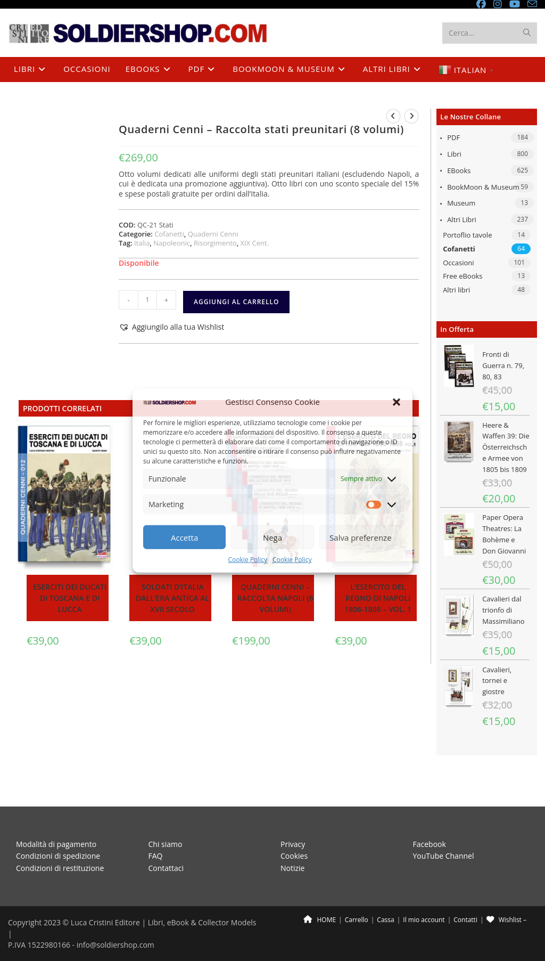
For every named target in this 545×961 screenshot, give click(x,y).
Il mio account (423, 895)
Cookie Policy (247, 559)
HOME (319, 895)
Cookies (294, 832)
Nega (272, 537)
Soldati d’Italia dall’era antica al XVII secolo (172, 598)
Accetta (184, 537)
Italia (142, 243)
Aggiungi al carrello (236, 301)
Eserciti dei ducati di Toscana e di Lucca (69, 598)
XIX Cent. (255, 243)
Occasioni (458, 262)
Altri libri (461, 220)
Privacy (292, 820)
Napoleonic (171, 243)
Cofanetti (459, 249)
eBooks (458, 170)
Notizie (292, 843)
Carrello (356, 895)
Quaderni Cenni (213, 234)
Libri (454, 154)
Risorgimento (215, 243)
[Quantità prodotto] (147, 300)
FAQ (155, 832)
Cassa (385, 895)
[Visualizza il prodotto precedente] (393, 116)
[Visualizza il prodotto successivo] (411, 116)
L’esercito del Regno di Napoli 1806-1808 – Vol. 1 (377, 598)
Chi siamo (165, 820)
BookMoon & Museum (483, 187)
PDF (453, 138)
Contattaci (166, 843)
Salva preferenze (360, 537)
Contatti (465, 895)
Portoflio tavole (467, 235)
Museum (461, 203)
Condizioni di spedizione (58, 832)
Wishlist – (506, 895)
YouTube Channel (443, 832)
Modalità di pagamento (56, 820)
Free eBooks (462, 276)
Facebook (429, 820)
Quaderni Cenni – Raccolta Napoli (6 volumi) (275, 598)
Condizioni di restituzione (60, 843)
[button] (396, 402)
